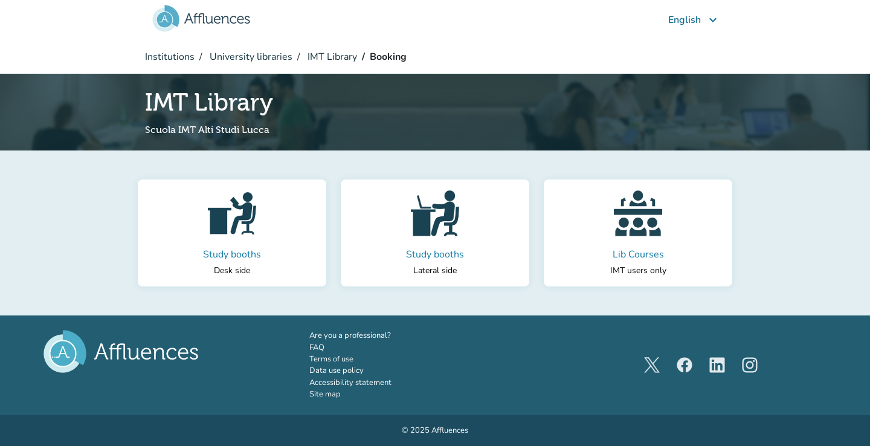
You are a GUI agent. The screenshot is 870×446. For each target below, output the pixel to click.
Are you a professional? (366, 335)
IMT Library (331, 56)
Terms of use (331, 359)
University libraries (249, 56)
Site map (325, 394)
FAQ (316, 347)
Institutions (170, 56)
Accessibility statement (350, 382)
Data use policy (336, 370)
